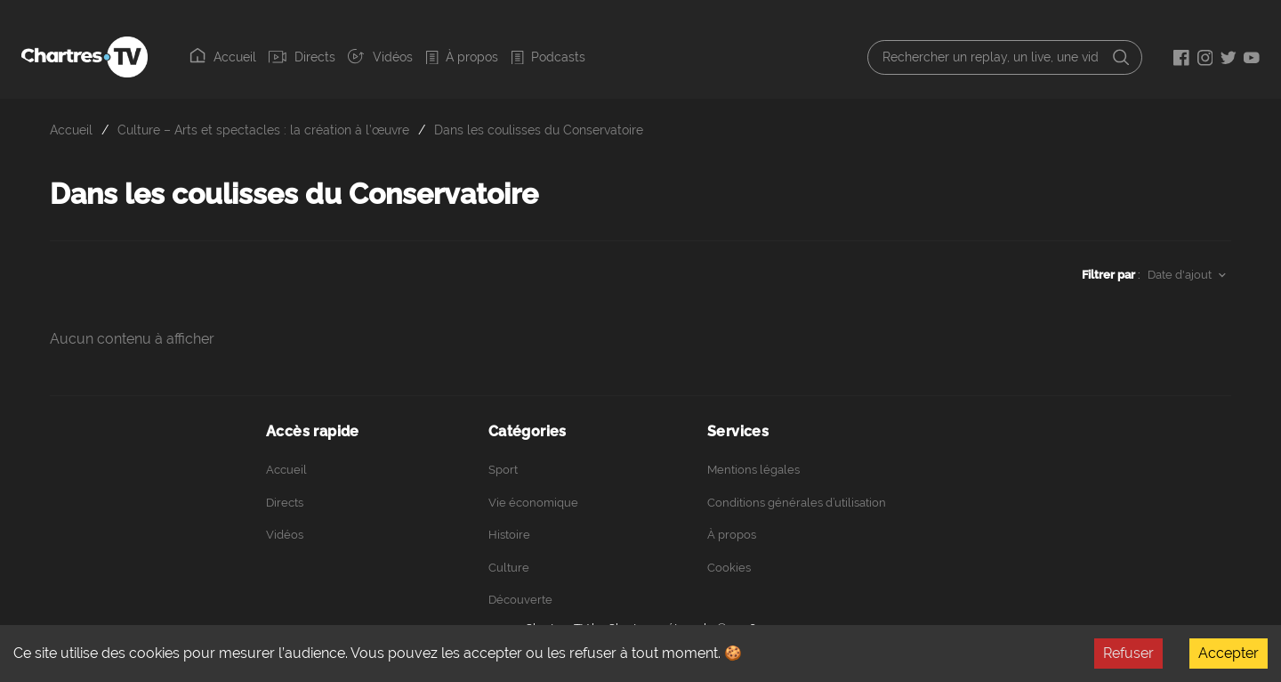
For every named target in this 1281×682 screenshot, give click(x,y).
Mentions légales (753, 469)
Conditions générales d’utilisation (796, 502)
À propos (461, 57)
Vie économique (533, 502)
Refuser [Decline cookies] (1128, 653)
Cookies (729, 567)
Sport (503, 469)
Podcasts (548, 57)
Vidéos (380, 56)
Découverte (520, 599)
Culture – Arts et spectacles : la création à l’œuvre (263, 129)
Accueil (222, 56)
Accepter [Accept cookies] (1228, 653)
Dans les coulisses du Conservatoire (538, 129)
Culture (508, 567)
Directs (302, 57)
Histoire (509, 534)
